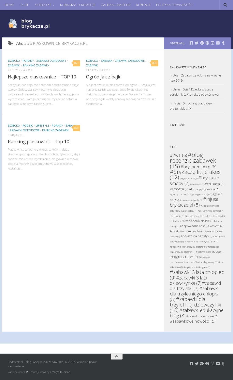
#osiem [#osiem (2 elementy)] (216, 226)
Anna (176, 89)
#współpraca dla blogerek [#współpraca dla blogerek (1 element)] (196, 267)
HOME (9, 5)
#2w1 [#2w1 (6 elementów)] (178, 155)
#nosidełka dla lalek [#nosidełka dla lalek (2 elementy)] (200, 221)
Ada (176, 75)
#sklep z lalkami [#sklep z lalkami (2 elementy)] (185, 257)
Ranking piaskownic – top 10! (39, 141)
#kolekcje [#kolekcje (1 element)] (178, 221)
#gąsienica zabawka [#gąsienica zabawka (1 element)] (191, 200)
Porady (28, 60)
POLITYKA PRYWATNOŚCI (174, 5)
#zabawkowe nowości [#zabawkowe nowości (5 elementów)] (192, 321)
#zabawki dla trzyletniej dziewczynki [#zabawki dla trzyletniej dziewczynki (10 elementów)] (195, 304)
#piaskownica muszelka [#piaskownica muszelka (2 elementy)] (187, 231)
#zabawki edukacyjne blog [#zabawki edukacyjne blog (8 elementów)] (197, 313)
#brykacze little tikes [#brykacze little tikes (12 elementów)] (195, 174)
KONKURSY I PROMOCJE (77, 5)
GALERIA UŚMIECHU (116, 5)
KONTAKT (143, 5)
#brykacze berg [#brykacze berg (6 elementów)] (198, 167)
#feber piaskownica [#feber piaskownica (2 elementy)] (203, 189)
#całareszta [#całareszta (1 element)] (197, 184)
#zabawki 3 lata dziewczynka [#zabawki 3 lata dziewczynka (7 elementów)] (188, 280)
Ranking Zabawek (36, 65)
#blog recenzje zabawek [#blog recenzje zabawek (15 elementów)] (193, 160)
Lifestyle (42, 125)
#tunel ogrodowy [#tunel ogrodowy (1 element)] (207, 262)
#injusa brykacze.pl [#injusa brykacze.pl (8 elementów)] (194, 202)
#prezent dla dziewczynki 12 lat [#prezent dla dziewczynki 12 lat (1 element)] (201, 241)
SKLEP (24, 5)
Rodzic (27, 125)
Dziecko (14, 60)
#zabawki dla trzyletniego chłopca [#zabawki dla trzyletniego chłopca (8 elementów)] (194, 293)
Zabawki (14, 65)
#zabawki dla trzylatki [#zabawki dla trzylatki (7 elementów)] (195, 286)
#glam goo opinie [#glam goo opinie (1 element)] (179, 194)
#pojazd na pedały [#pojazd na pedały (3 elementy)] (196, 236)
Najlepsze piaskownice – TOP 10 (42, 77)
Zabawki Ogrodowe (51, 60)
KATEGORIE (43, 5)
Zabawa (106, 60)
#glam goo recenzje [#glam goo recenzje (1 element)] (201, 194)
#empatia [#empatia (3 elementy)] (179, 189)
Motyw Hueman (61, 372)
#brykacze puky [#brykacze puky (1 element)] (188, 178)
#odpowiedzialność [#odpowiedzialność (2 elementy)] (194, 226)
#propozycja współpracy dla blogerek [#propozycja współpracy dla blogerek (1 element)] (188, 246)
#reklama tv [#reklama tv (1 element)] (203, 252)
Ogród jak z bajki (104, 77)
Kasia (176, 103)
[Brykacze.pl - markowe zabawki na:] (191, 43)
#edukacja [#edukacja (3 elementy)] (215, 184)
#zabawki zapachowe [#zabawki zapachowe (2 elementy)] (201, 316)
